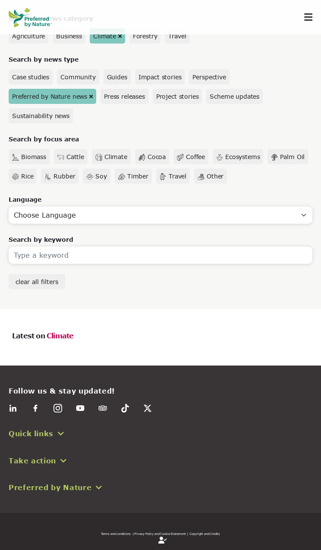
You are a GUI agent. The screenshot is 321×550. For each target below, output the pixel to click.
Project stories (177, 96)
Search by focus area (44, 139)
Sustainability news (40, 115)
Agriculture (28, 36)
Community (78, 77)
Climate (104, 36)
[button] (160, 434)
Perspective (209, 77)
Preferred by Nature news (49, 96)
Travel (177, 36)
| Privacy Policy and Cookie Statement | (160, 533)
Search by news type (44, 59)
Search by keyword (41, 239)
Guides (117, 77)
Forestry (145, 36)
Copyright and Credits (204, 533)
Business (69, 36)
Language (25, 199)
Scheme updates (234, 96)
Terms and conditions (116, 533)
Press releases (124, 96)
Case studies (30, 77)
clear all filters (37, 281)
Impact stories (160, 77)
